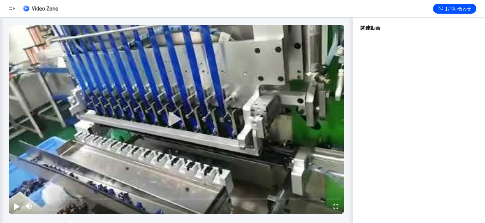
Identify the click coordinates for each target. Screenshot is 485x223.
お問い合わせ (455, 8)
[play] (176, 119)
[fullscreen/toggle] (336, 206)
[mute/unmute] (29, 206)
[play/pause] (17, 206)
